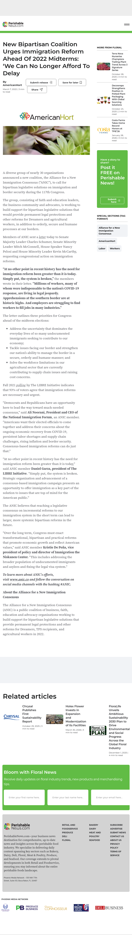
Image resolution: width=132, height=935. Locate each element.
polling (21, 385)
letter (42, 237)
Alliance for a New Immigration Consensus (109, 230)
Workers (115, 248)
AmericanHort (12, 85)
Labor (102, 248)
